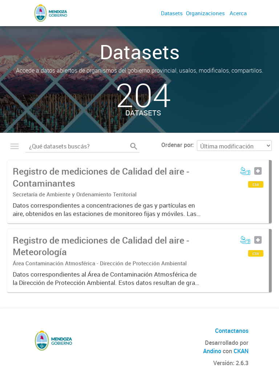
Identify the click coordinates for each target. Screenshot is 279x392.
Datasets (172, 13)
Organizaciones (205, 13)
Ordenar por (176, 144)
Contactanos (231, 331)
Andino (212, 351)
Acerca (238, 13)
